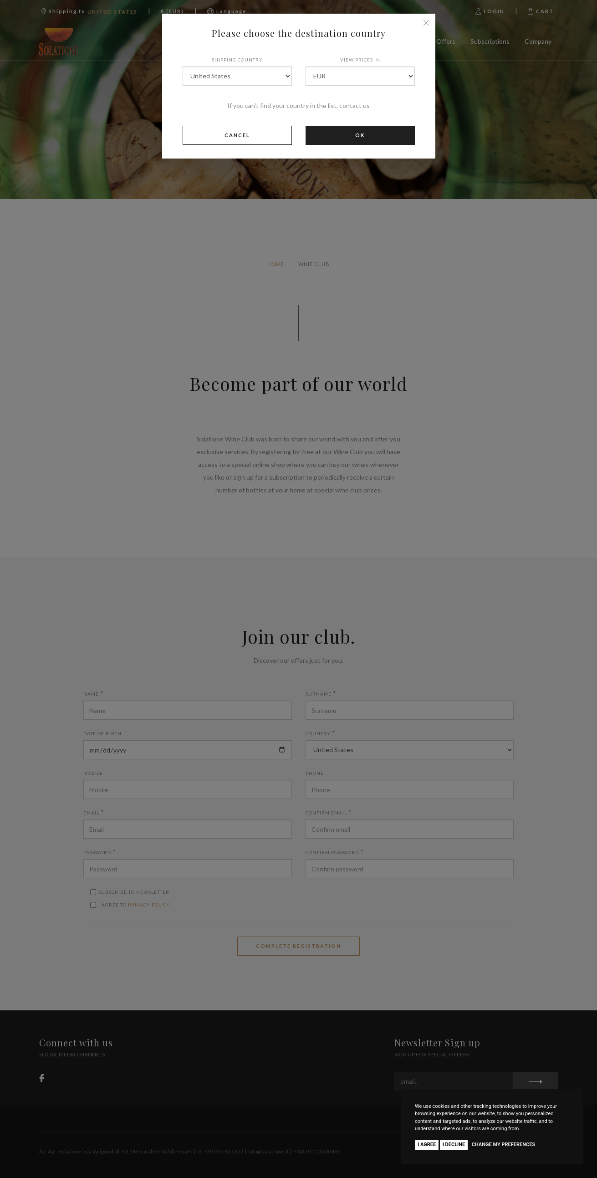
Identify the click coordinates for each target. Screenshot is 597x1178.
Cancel (237, 135)
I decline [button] (454, 1144)
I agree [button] (427, 1144)
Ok (360, 135)
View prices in (360, 59)
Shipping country (237, 59)
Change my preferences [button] (503, 1144)
